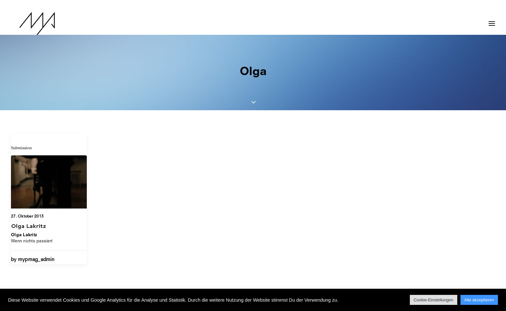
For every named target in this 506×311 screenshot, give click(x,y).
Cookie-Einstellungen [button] (433, 299)
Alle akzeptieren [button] (479, 299)
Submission (21, 147)
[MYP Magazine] (28, 23)
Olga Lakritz (28, 225)
